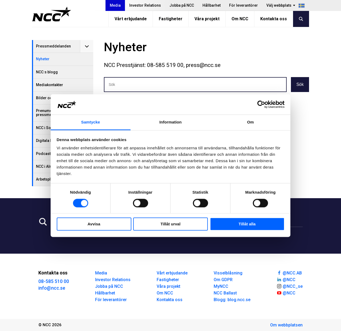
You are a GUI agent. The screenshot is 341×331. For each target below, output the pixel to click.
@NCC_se (290, 286)
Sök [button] (300, 84)
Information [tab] (170, 122)
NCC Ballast (225, 293)
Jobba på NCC (181, 5)
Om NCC (240, 18)
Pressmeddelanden (53, 46)
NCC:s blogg (47, 72)
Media (115, 5)
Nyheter (43, 59)
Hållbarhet (211, 5)
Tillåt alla (247, 224)
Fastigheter (170, 18)
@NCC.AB (289, 273)
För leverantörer (243, 5)
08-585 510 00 (53, 281)
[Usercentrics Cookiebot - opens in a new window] (261, 104)
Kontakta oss (273, 18)
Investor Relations (145, 5)
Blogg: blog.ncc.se (232, 299)
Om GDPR (223, 279)
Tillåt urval (171, 224)
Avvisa (94, 224)
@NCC (286, 279)
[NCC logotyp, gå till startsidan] (51, 14)
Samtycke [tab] (90, 122)
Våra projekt (207, 18)
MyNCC (221, 286)
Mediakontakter (49, 85)
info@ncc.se (51, 288)
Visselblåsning (228, 273)
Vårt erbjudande (131, 18)
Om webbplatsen (286, 325)
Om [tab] (250, 122)
